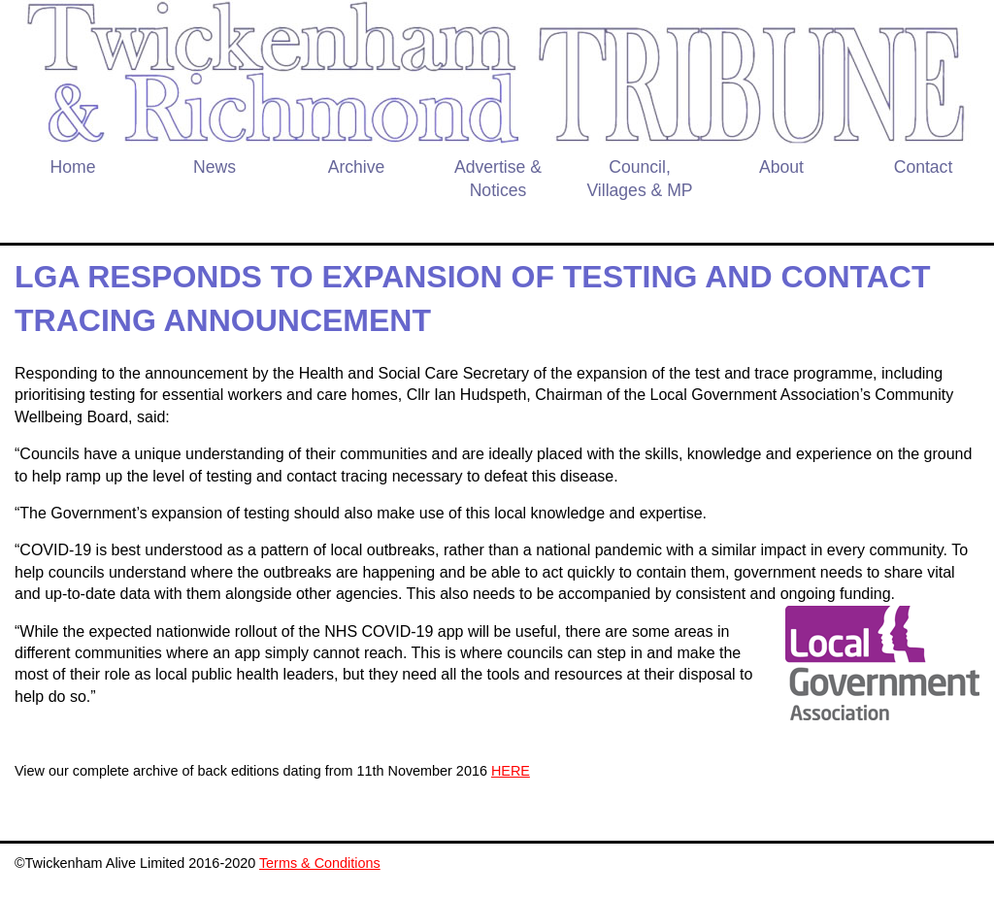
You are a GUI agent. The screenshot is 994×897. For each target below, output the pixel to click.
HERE (510, 771)
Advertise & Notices (498, 179)
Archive (356, 167)
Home (73, 167)
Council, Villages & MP (639, 179)
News (214, 167)
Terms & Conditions (320, 863)
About (781, 167)
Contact (923, 167)
